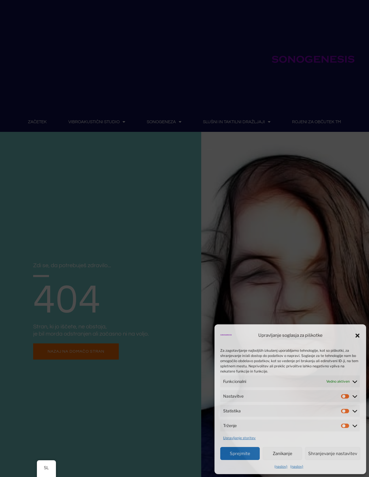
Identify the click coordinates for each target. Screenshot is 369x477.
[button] (357, 335)
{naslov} (280, 466)
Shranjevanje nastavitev (332, 453)
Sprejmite (240, 453)
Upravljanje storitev (239, 438)
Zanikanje (282, 453)
